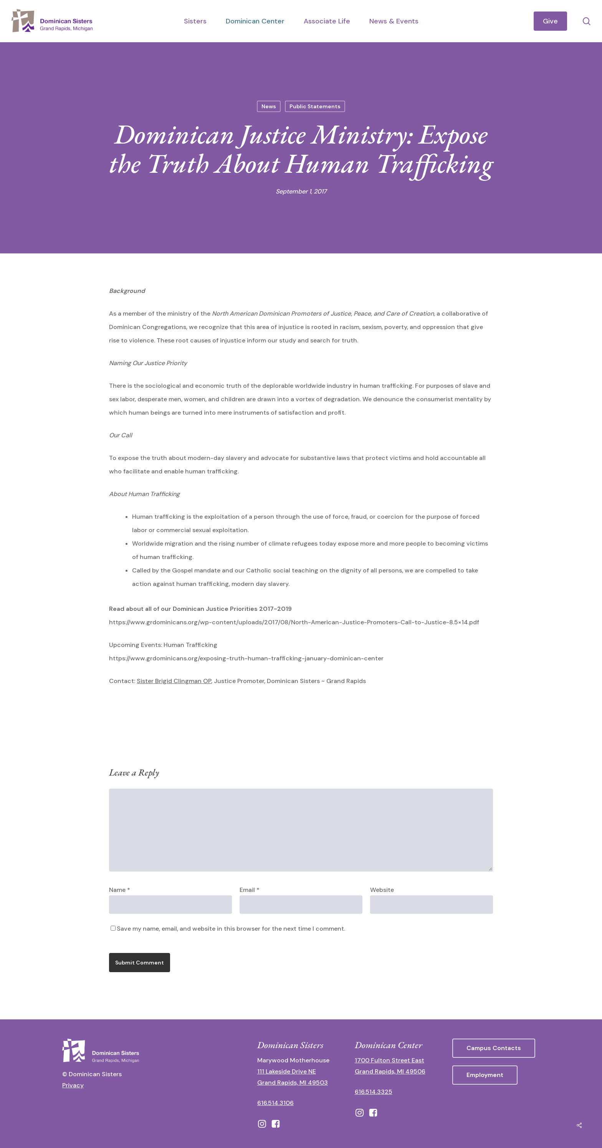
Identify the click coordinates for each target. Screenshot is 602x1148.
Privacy (73, 1085)
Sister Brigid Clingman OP (174, 681)
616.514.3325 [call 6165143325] (373, 1092)
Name (119, 890)
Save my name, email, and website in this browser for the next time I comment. (231, 929)
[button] (493, 1048)
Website (382, 890)
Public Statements (315, 106)
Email (250, 890)
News (268, 106)
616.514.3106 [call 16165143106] (275, 1103)
